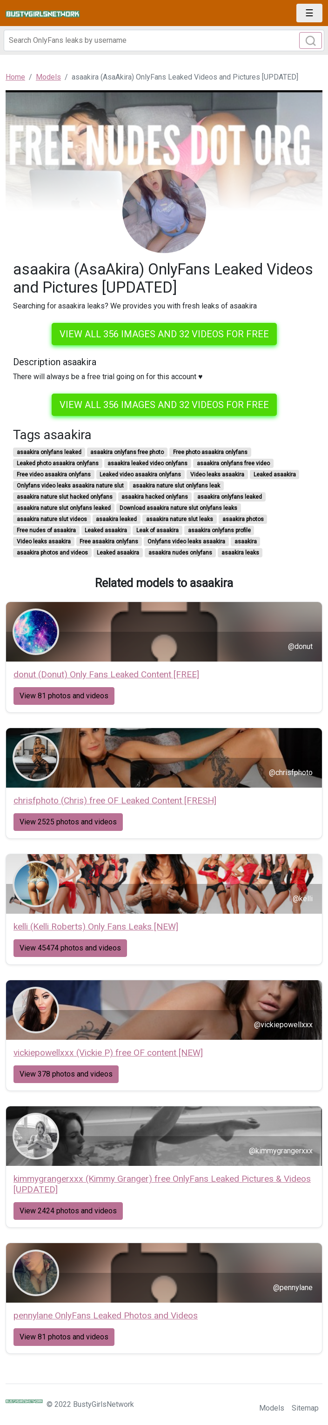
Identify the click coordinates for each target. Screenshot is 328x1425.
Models (271, 1408)
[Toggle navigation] (309, 13)
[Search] (164, 40)
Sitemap (305, 1408)
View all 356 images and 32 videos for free (164, 334)
